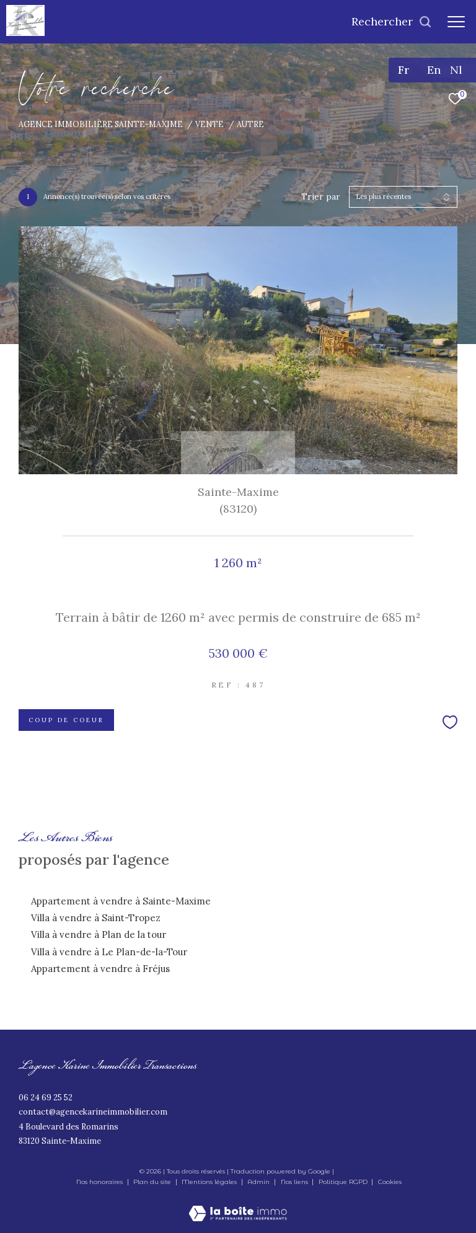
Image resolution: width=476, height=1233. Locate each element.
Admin (259, 1182)
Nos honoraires (99, 1182)
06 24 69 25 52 (46, 1097)
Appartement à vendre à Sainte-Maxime (121, 901)
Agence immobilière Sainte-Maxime (101, 124)
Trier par (320, 197)
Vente (209, 124)
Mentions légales (210, 1182)
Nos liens (295, 1182)
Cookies (390, 1182)
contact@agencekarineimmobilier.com (93, 1112)
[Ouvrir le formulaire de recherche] (391, 21)
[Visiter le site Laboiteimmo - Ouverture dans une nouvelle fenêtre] (238, 1205)
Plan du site (153, 1182)
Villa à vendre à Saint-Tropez (96, 918)
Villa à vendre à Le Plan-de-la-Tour (109, 952)
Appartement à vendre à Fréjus (100, 968)
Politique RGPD (343, 1182)
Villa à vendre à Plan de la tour (98, 934)
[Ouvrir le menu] (456, 21)
